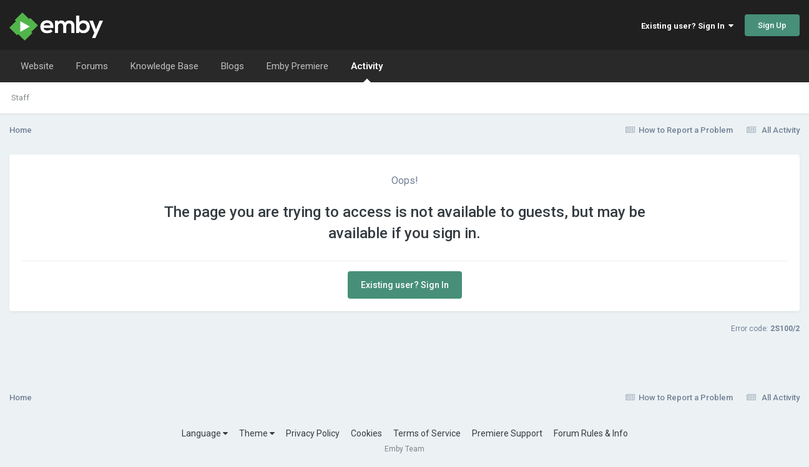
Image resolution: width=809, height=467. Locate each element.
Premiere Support (507, 433)
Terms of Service (427, 433)
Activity (367, 71)
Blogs (232, 66)
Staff (20, 97)
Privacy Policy (313, 433)
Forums (92, 66)
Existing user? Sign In (687, 26)
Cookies (366, 433)
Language (205, 433)
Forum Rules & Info (591, 433)
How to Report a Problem (679, 130)
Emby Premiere (297, 66)
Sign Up (772, 25)
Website (37, 66)
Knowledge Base (164, 66)
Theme (257, 433)
